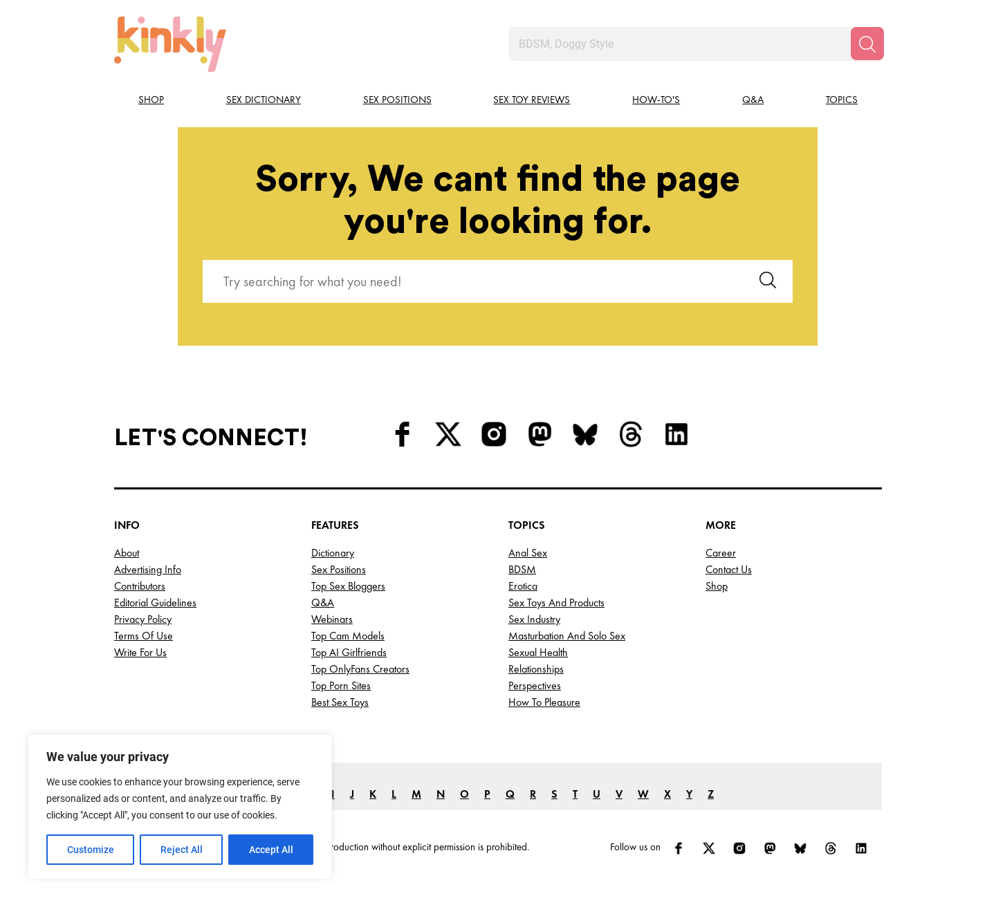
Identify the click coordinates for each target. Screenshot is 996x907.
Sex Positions (397, 99)
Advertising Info (147, 569)
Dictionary (332, 552)
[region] (180, 806)
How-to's (656, 99)
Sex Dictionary (263, 99)
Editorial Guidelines (155, 602)
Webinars (332, 619)
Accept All (271, 849)
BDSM (522, 569)
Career (721, 552)
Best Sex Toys (340, 702)
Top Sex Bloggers (348, 586)
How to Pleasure (544, 702)
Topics (842, 99)
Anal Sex (527, 552)
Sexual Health (538, 652)
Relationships (536, 669)
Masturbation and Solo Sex (566, 635)
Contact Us (729, 569)
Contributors (139, 586)
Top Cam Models (348, 635)
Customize (90, 849)
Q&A (753, 99)
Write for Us (140, 652)
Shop (151, 99)
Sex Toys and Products (556, 602)
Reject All (181, 849)
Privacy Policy (143, 619)
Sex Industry (534, 619)
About (126, 552)
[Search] (867, 43)
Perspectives (534, 685)
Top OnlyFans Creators (360, 669)
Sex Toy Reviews (531, 99)
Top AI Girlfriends (349, 652)
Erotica (522, 586)
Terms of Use (143, 635)
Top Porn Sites (341, 685)
